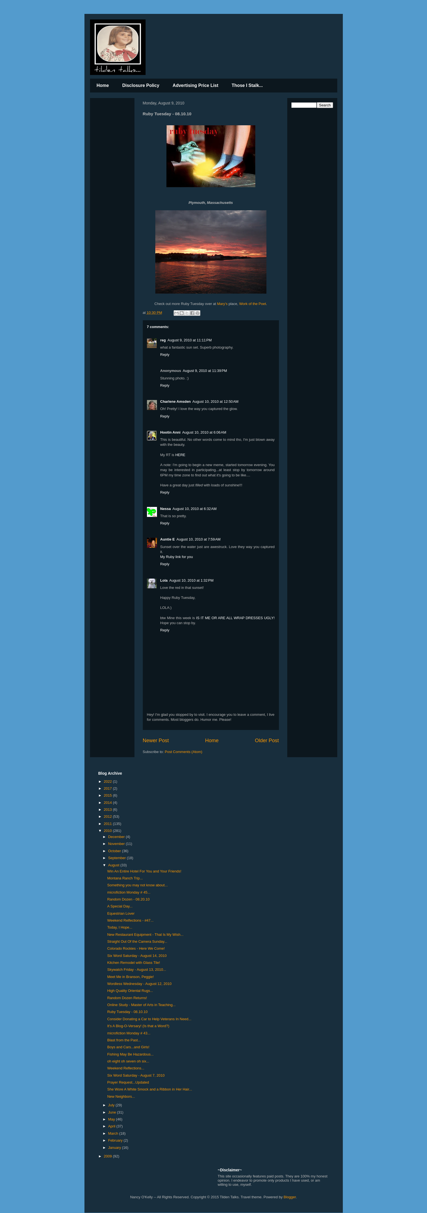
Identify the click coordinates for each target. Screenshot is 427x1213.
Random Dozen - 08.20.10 (128, 899)
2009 (108, 1156)
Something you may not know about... (137, 885)
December (117, 837)
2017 (108, 788)
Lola (164, 580)
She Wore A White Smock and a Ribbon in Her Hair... (149, 1089)
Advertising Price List (195, 85)
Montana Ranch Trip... (125, 878)
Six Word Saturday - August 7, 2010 (135, 1075)
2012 (108, 816)
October (115, 851)
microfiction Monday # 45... (128, 892)
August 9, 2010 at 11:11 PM (190, 340)
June (112, 1112)
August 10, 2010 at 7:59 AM (198, 539)
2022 (108, 781)
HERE (180, 455)
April (112, 1126)
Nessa (165, 509)
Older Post (267, 740)
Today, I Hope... (119, 927)
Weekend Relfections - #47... (130, 920)
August (114, 865)
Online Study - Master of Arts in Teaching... (141, 1005)
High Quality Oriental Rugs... (130, 991)
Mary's (222, 304)
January (115, 1148)
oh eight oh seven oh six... (128, 1061)
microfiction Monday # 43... (128, 1033)
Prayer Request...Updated (128, 1082)
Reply (164, 354)
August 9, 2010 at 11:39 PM (205, 371)
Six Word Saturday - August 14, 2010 (137, 956)
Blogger (290, 1197)
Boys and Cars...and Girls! (128, 1047)
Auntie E (167, 539)
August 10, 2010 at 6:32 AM (195, 509)
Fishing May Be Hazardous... (130, 1054)
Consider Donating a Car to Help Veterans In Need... (149, 1019)
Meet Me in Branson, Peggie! (130, 977)
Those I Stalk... (247, 85)
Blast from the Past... (124, 1040)
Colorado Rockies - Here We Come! (136, 948)
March (113, 1133)
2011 (108, 824)
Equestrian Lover (120, 913)
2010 (108, 831)
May (112, 1119)
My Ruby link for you (176, 557)
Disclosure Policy (140, 85)
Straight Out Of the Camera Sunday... (137, 941)
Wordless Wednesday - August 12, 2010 (139, 984)
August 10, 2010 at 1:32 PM (191, 580)
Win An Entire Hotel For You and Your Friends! (144, 871)
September (117, 858)
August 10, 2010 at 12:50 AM (216, 401)
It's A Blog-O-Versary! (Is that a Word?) (138, 1026)
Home (103, 85)
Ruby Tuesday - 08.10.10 (127, 1012)
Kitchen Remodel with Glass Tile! (133, 963)
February (116, 1140)
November (117, 844)
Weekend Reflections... (125, 1068)
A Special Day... (120, 906)
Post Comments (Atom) (183, 752)
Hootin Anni (170, 432)
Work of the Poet (252, 304)
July (112, 1105)
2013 (108, 809)
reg (163, 340)
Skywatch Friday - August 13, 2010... (136, 969)
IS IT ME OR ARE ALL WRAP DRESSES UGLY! (235, 618)
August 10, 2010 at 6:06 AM (204, 432)
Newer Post (156, 740)
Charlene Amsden (175, 401)
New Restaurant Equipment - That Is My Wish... (145, 934)
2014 (108, 803)
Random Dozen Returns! (127, 998)
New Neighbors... (121, 1096)
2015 (108, 795)
